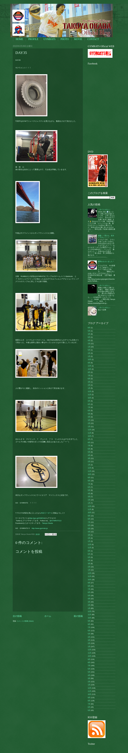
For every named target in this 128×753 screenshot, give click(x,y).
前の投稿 (78, 616)
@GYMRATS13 (55, 521)
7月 (89, 375)
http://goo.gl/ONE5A (36, 518)
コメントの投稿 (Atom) (25, 621)
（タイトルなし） (104, 209)
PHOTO (65, 39)
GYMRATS (50, 39)
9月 (89, 363)
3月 (89, 334)
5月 (89, 331)
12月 (89, 366)
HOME (19, 39)
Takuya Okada (47, 523)
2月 (89, 343)
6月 (89, 337)
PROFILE (33, 39)
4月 (89, 340)
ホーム (47, 616)
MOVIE (78, 39)
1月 (89, 347)
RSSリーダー (46, 513)
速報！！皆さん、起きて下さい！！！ (106, 236)
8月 (89, 328)
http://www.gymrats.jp (40, 528)
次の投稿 (17, 616)
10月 (89, 359)
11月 (89, 394)
